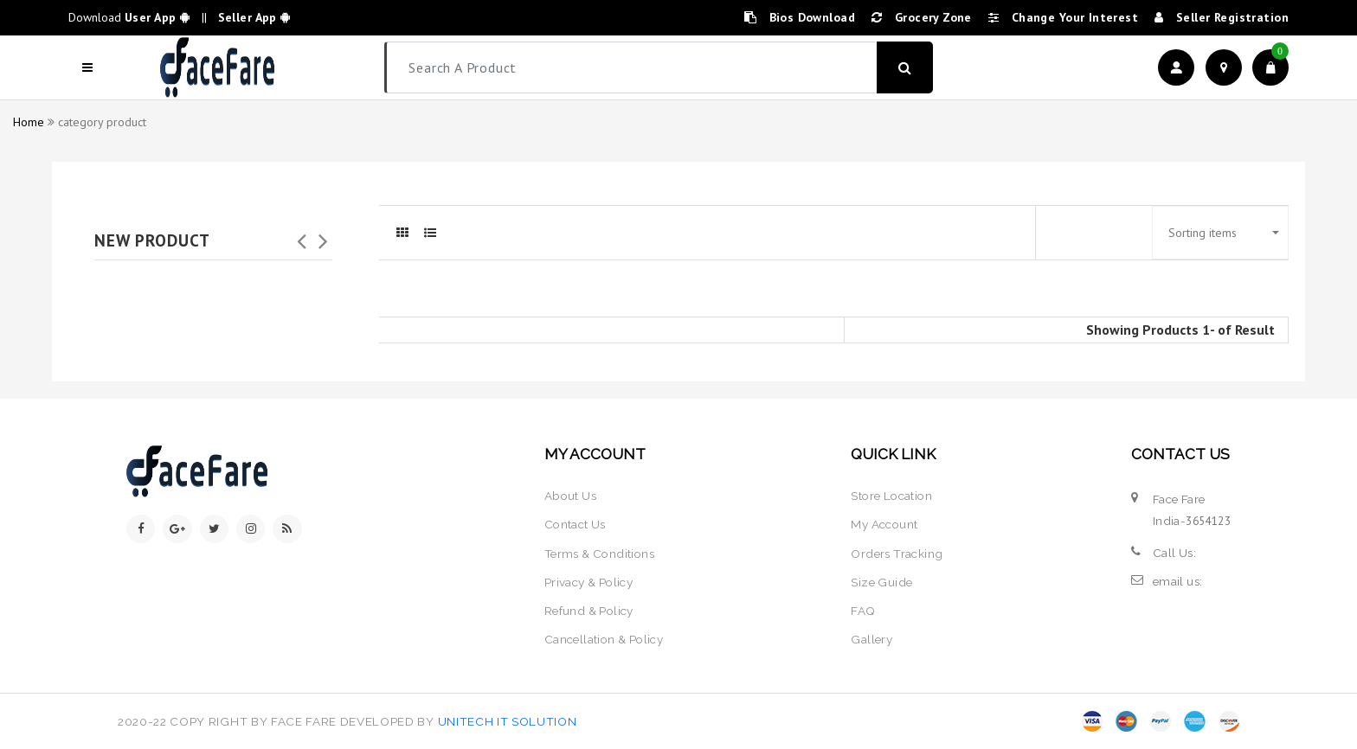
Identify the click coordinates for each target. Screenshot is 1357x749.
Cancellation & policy (604, 639)
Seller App (252, 17)
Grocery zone (921, 17)
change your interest (1063, 17)
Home (28, 122)
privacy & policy (588, 582)
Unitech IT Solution (507, 721)
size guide (881, 582)
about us (570, 496)
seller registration (1221, 17)
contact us (575, 524)
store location (891, 496)
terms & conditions (599, 553)
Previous (302, 236)
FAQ (863, 611)
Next (323, 236)
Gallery (871, 639)
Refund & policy (588, 611)
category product (102, 122)
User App (157, 17)
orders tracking (896, 553)
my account (884, 524)
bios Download (799, 17)
